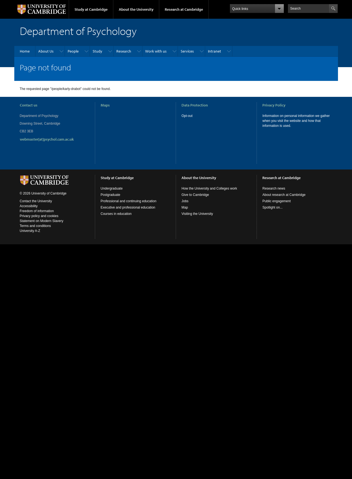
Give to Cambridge (195, 195)
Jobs (185, 201)
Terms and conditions (35, 226)
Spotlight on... (272, 207)
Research (123, 51)
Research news (273, 188)
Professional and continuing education (128, 201)
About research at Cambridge (284, 195)
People (73, 51)
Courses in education (116, 214)
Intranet (214, 51)
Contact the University (36, 201)
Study (97, 51)
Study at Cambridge (91, 9)
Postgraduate (110, 195)
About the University (136, 9)
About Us (46, 51)
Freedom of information (37, 211)
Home (25, 51)
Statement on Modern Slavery (42, 221)
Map (185, 207)
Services (187, 51)
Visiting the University (197, 214)
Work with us (156, 51)
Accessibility (29, 206)
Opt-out (187, 116)
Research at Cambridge (184, 9)
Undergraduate (112, 188)
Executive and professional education (128, 207)
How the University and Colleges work (209, 188)
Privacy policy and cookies (39, 216)
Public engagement (276, 201)
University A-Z (30, 231)
